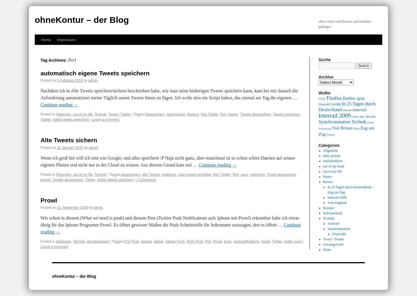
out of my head (333, 166)
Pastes (327, 177)
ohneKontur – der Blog (82, 20)
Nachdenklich (333, 161)
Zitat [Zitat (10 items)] (356, 128)
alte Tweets (151, 175)
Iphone (146, 242)
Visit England (337, 203)
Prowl (49, 200)
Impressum (66, 40)
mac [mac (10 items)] (362, 116)
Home (46, 40)
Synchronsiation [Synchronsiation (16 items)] (335, 122)
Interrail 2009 (337, 197)
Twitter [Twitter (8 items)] (370, 122)
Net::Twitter (209, 114)
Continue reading (59, 104)
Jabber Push (174, 242)
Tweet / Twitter (119, 114)
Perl (223, 114)
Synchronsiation (339, 229)
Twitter (46, 120)
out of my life (83, 114)
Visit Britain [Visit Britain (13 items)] (342, 128)
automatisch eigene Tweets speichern (95, 73)
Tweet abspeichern (281, 175)
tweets (233, 114)
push (227, 242)
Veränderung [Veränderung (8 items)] (325, 128)
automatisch (176, 114)
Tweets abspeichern (255, 114)
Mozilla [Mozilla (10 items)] (371, 116)
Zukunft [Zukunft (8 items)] (330, 135)
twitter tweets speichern (70, 120)
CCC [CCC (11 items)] (322, 99)
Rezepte (328, 208)
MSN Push (194, 242)
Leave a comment (105, 120)
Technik (101, 114)
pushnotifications (246, 242)
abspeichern (155, 114)
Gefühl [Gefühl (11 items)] (336, 104)
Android (333, 224)
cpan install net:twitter (194, 175)
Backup (193, 114)
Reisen (328, 182)
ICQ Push (131, 242)
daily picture (332, 156)
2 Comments (146, 180)
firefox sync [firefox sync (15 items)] (354, 98)
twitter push (292, 242)
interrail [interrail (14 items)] (359, 109)
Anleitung (169, 175)
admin (93, 80)
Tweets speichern (286, 114)
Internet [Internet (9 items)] (347, 110)
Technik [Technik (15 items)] (359, 121)
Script (265, 242)
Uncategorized (98, 242)
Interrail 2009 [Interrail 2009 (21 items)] (335, 115)
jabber (158, 242)
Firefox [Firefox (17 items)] (334, 98)
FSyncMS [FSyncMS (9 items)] (324, 104)
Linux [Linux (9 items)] (355, 116)
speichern (257, 175)
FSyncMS (339, 234)
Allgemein (63, 114)
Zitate (327, 250)
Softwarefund (332, 213)
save (244, 175)
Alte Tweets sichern (69, 140)
